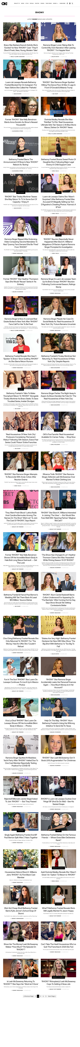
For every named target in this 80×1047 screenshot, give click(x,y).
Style (27, 3)
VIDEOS (42, 3)
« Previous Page (28, 996)
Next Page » (52, 996)
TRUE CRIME (49, 3)
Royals (32, 3)
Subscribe (62, 3)
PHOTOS (37, 3)
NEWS (22, 3)
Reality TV (17, 3)
